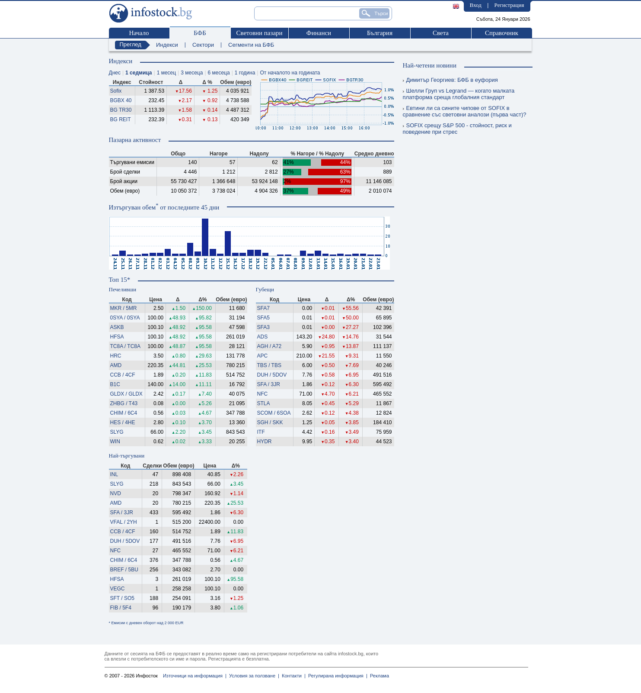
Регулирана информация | (336, 675)
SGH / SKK (270, 422)
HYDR (264, 441)
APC (262, 356)
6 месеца (219, 73)
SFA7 (263, 308)
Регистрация (509, 5)
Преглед (130, 44)
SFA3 (263, 327)
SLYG (117, 432)
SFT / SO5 (122, 598)
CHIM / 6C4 (123, 413)
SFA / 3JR (268, 384)
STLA (263, 403)
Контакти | (292, 675)
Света (441, 32)
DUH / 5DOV (272, 375)
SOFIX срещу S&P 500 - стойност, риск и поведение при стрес (457, 128)
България (379, 32)
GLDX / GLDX (126, 394)
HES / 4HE (122, 422)
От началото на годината (290, 73)
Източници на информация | (194, 675)
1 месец (166, 73)
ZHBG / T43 (124, 403)
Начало (139, 32)
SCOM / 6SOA (274, 413)
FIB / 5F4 (120, 608)
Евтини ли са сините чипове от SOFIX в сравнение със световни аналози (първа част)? (464, 111)
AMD (116, 365)
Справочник (501, 32)
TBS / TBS (269, 365)
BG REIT (120, 119)
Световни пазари (259, 32)
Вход (476, 5)
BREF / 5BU (124, 570)
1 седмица (138, 73)
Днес (115, 73)
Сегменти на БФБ (251, 45)
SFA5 (263, 318)
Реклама (378, 675)
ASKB (117, 327)
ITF (261, 432)
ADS (262, 337)
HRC (115, 356)
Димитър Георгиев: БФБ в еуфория (450, 80)
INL (114, 474)
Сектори (203, 45)
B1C (115, 384)
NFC (262, 394)
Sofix (116, 91)
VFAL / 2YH (123, 522)
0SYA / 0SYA (125, 318)
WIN (115, 441)
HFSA (117, 337)
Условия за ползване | (252, 675)
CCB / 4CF (122, 375)
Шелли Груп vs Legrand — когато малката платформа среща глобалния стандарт (459, 93)
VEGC (117, 589)
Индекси (167, 45)
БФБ (200, 32)
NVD (115, 493)
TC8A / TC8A (125, 346)
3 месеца (192, 73)
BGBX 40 (121, 100)
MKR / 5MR (123, 308)
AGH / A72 (269, 346)
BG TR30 (121, 110)
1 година (245, 73)
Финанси (318, 32)
